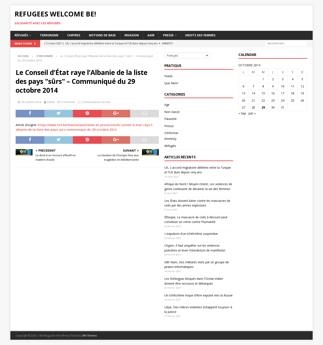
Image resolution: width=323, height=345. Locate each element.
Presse (168, 35)
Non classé (172, 112)
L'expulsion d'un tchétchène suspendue (191, 234)
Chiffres (73, 35)
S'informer (68, 102)
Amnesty (170, 139)
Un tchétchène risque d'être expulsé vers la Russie (198, 295)
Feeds (168, 76)
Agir (150, 35)
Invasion (131, 35)
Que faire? (171, 83)
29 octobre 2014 (31, 102)
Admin (51, 102)
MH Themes (90, 335)
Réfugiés (21, 35)
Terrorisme (49, 35)
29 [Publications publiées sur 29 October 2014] (263, 107)
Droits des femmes (200, 35)
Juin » (252, 113)
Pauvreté (170, 119)
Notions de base (102, 35)
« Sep (242, 113)
